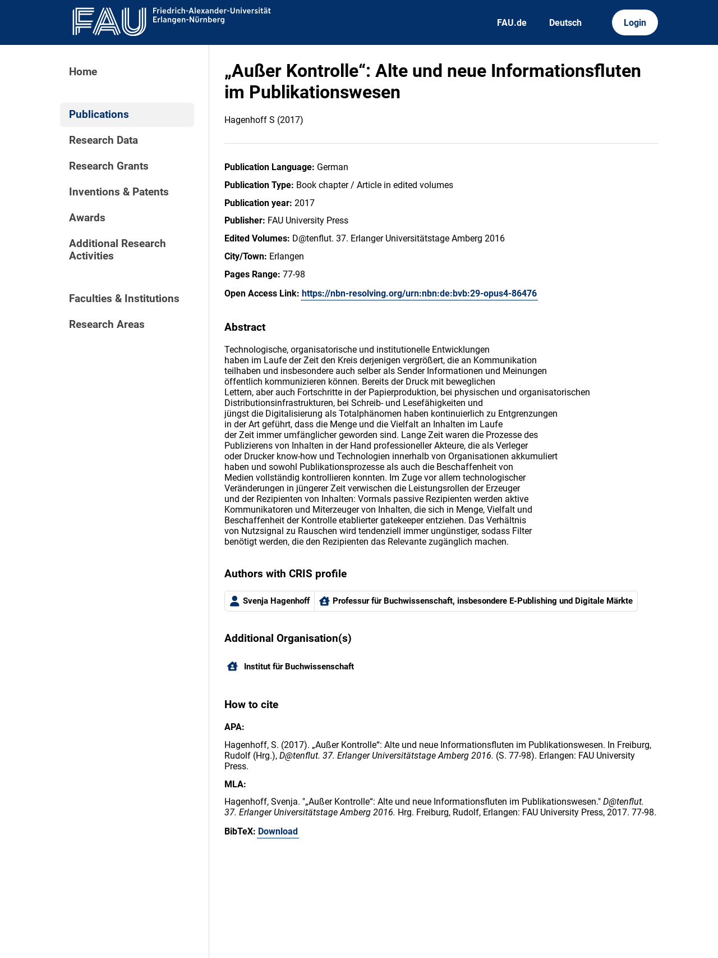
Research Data (103, 140)
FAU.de (512, 22)
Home (83, 72)
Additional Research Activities (117, 250)
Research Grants (109, 166)
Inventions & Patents (119, 192)
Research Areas (107, 324)
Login (635, 22)
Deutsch (565, 22)
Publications (99, 114)
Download (278, 831)
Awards (87, 218)
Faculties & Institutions (124, 299)
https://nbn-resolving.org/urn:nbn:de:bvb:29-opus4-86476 (419, 293)
